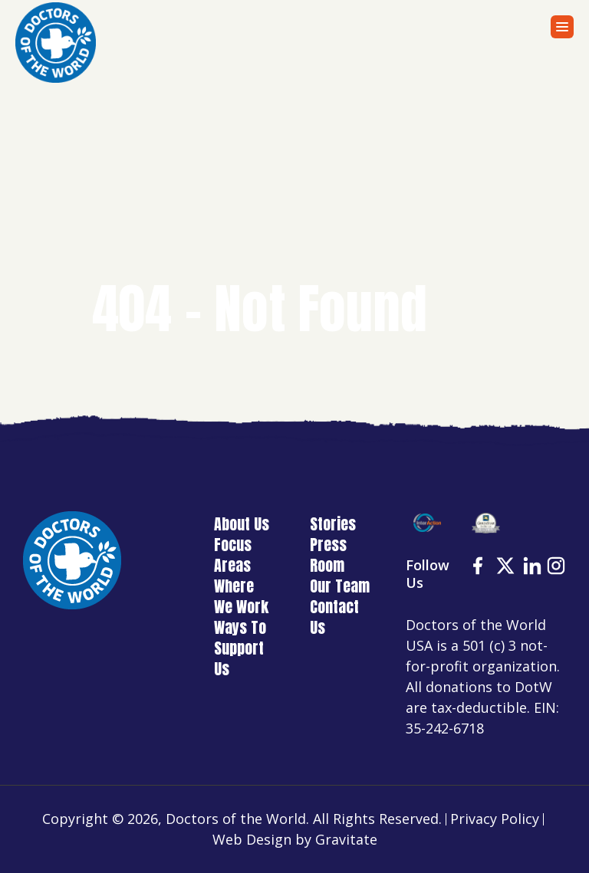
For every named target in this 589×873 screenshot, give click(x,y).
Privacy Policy (494, 818)
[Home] (55, 42)
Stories (333, 524)
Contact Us (334, 617)
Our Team (340, 586)
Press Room (328, 555)
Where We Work (241, 596)
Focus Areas (233, 555)
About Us (241, 524)
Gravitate (346, 839)
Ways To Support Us (240, 648)
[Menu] (562, 26)
